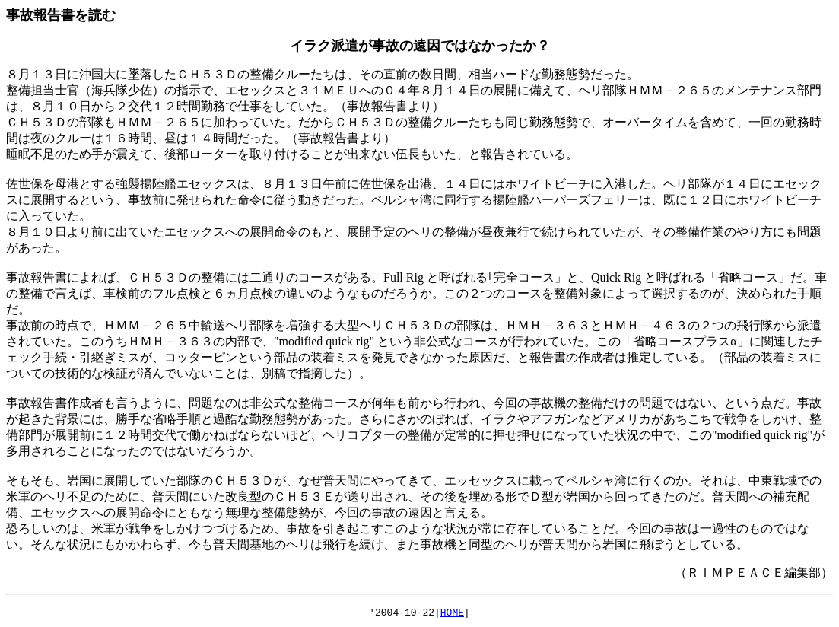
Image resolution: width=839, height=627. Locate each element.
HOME (452, 614)
